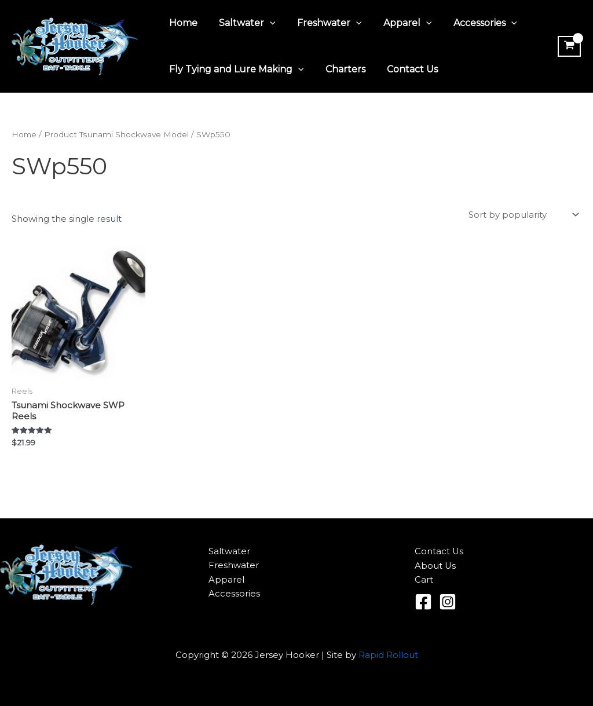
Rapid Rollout (388, 654)
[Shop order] (522, 215)
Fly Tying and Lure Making (234, 69)
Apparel (396, 23)
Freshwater (322, 23)
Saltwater (242, 23)
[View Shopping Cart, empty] (568, 46)
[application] (265, 23)
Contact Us (404, 69)
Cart (424, 579)
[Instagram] (447, 601)
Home (181, 22)
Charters (341, 69)
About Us (435, 565)
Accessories (471, 23)
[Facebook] (423, 601)
